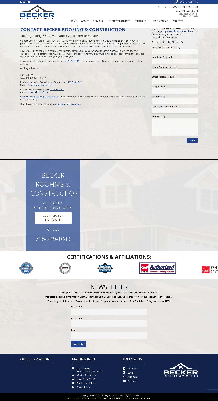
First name (76, 306)
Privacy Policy (81, 387)
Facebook (61, 103)
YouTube (129, 380)
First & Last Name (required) (166, 47)
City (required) (159, 86)
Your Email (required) (162, 57)
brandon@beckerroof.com (40, 85)
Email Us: (84, 383)
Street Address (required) (164, 76)
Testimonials (160, 21)
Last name (76, 318)
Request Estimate (186, 1)
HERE (167, 301)
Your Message (159, 116)
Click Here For (53, 218)
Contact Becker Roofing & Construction (39, 96)
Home (73, 21)
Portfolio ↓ (141, 21)
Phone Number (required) (164, 66)
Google (129, 372)
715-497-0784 (57, 89)
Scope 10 (107, 398)
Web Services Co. (143, 398)
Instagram (76, 103)
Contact (75, 25)
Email (73, 330)
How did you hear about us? (165, 106)
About (85, 21)
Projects (178, 21)
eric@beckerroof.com (37, 92)
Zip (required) (158, 96)
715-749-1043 (74, 82)
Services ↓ (98, 21)
